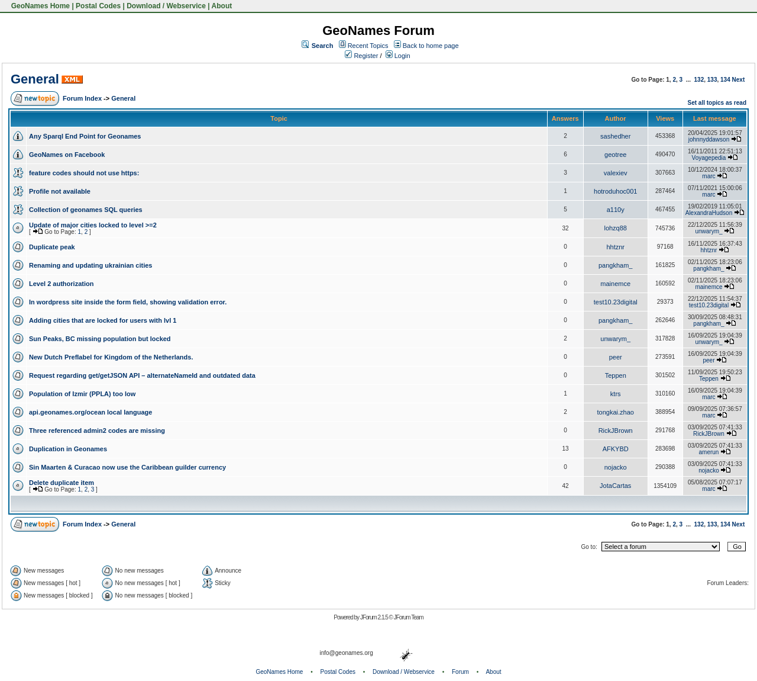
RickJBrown (616, 430)
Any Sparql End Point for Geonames (85, 136)
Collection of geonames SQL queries (86, 209)
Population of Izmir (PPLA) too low (82, 393)
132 (699, 79)
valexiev (615, 172)
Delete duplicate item (61, 482)
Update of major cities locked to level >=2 (93, 225)
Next (738, 79)
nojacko (615, 467)
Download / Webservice (166, 6)
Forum (460, 672)
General (35, 79)
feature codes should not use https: (84, 172)
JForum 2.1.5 (374, 617)
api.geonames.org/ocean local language (90, 412)
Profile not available (59, 191)
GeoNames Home (39, 6)
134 (725, 79)
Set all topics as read (717, 102)
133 (712, 79)
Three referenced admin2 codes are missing (97, 430)
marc (708, 176)
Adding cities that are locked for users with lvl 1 (102, 320)
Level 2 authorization (61, 283)
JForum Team (408, 617)
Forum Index (82, 98)
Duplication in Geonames (68, 448)
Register (361, 55)
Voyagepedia (709, 158)
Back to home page (431, 45)
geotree (615, 154)
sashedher (615, 136)
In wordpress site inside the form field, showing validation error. (128, 302)
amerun (709, 452)
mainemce (615, 283)
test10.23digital (616, 302)
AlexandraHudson (709, 213)
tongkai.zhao (615, 412)
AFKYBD (616, 448)
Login (398, 55)
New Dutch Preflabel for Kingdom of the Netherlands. (111, 357)
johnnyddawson (709, 139)
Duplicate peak (52, 246)
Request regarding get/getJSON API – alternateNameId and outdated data (142, 375)
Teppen (615, 375)
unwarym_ (708, 231)
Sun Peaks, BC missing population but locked (100, 338)
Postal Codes (98, 6)
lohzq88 (615, 228)
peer (615, 357)
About (222, 6)
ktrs (615, 393)
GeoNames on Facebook (67, 154)
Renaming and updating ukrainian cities (90, 265)
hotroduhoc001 (615, 191)
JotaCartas (615, 485)
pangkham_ (616, 265)
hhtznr (615, 246)
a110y (616, 209)
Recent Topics (368, 45)
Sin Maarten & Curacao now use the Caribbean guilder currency (127, 467)
